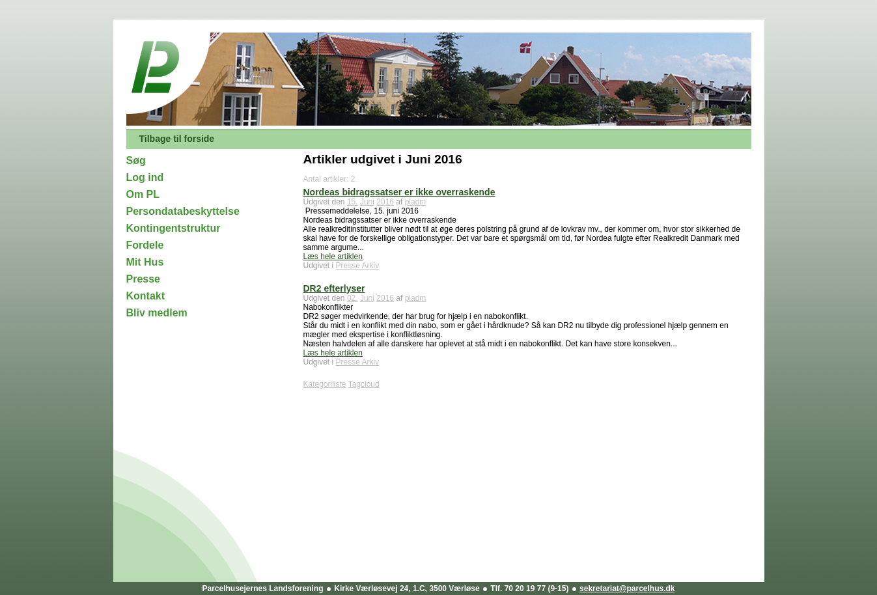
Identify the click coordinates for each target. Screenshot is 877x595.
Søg (136, 160)
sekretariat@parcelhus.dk (627, 588)
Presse (143, 278)
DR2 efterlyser (334, 288)
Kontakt (145, 295)
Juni (367, 201)
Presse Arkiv (358, 265)
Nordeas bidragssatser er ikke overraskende (399, 192)
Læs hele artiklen (333, 256)
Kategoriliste (324, 384)
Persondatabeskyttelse (183, 211)
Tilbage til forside (177, 138)
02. (352, 298)
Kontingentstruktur (173, 228)
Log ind (145, 177)
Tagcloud (364, 384)
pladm (415, 201)
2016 (385, 201)
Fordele (145, 245)
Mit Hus (145, 262)
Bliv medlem (157, 312)
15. (352, 201)
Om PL (143, 194)
